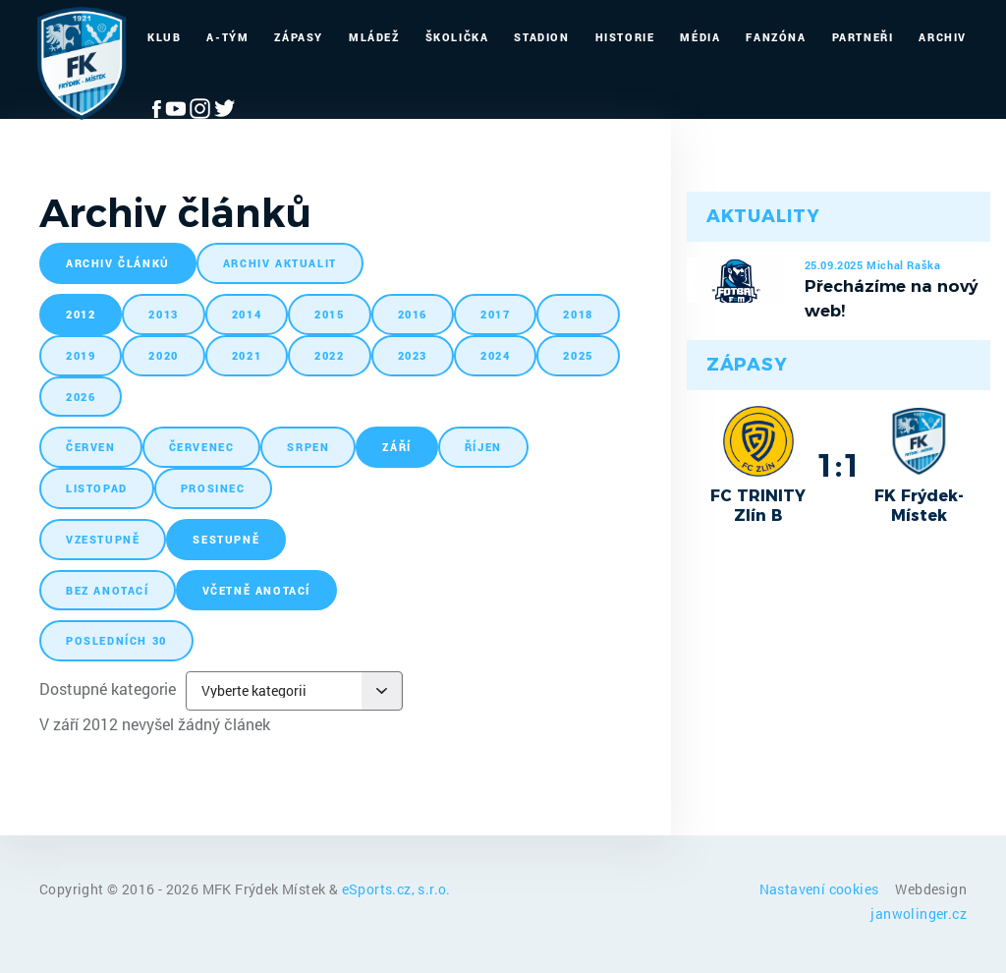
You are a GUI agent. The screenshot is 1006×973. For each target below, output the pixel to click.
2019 (80, 355)
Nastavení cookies (820, 889)
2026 (80, 396)
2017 (495, 314)
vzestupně (103, 539)
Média (700, 36)
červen (91, 446)
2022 (329, 355)
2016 (412, 314)
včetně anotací (256, 590)
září (396, 446)
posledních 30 (116, 640)
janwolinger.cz (918, 913)
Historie (625, 36)
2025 (577, 355)
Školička (457, 36)
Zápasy (298, 36)
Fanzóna (776, 36)
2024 (495, 355)
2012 (80, 314)
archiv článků (118, 263)
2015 (329, 314)
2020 (163, 355)
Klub (164, 36)
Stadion (541, 36)
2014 (246, 314)
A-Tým (227, 36)
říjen (483, 446)
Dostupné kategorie (107, 688)
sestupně (226, 539)
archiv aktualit (280, 263)
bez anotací (107, 590)
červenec (202, 446)
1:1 (838, 465)
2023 (412, 355)
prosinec (213, 488)
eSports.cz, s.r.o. (396, 889)
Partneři (863, 36)
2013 (163, 314)
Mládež (374, 36)
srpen (308, 446)
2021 (246, 355)
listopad (97, 488)
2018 (577, 314)
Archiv (943, 36)
